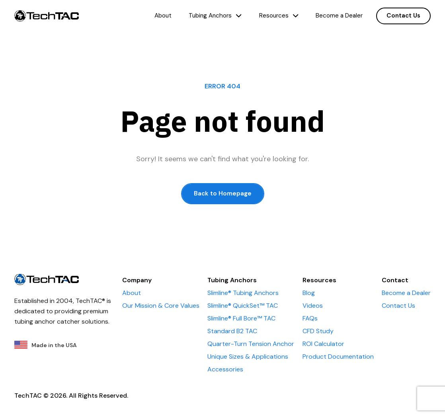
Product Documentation (338, 356)
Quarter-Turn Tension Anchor (250, 344)
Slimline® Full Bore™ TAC (241, 318)
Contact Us (403, 16)
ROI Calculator (323, 344)
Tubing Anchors (215, 16)
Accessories (225, 369)
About (163, 16)
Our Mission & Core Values (160, 305)
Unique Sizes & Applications (247, 356)
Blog (309, 293)
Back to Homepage (223, 193)
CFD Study (318, 331)
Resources (279, 16)
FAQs (310, 318)
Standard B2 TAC (232, 331)
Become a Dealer (339, 16)
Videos (313, 305)
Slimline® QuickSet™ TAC (242, 305)
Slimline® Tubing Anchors (243, 293)
